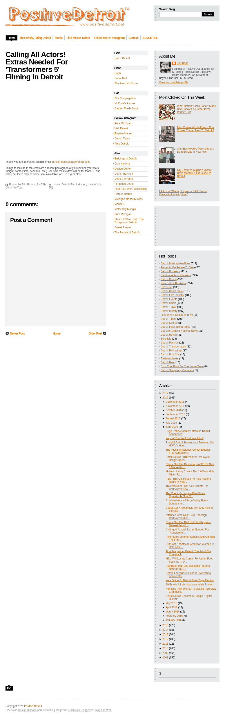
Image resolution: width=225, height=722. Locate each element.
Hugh (117, 73)
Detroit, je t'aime (123, 178)
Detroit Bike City (170, 354)
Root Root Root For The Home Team (182, 366)
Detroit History (169, 311)
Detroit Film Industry (172, 295)
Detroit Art (166, 287)
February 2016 (174, 615)
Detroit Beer (168, 362)
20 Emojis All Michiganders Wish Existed (189, 584)
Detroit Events (169, 299)
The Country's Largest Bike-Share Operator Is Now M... (185, 495)
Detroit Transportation (173, 346)
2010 (165, 648)
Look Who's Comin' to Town (177, 314)
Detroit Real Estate (172, 291)
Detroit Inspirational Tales (175, 326)
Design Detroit (122, 168)
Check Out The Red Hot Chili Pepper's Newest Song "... (188, 524)
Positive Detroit (33, 706)
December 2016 (175, 401)
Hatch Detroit (122, 58)
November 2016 (175, 406)
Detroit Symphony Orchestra (177, 370)
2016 (165, 397)
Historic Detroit (123, 194)
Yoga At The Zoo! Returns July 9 (184, 438)
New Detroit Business (173, 283)
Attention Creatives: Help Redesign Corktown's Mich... (186, 517)
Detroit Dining (169, 279)
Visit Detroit (121, 128)
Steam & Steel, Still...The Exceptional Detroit (129, 221)
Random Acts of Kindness (176, 275)
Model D (119, 204)
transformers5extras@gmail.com (70, 161)
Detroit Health (169, 334)
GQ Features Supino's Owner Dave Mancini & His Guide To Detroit (194, 173)
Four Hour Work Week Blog (130, 188)
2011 (165, 643)
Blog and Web (103, 710)
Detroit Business (170, 271)
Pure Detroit (121, 143)
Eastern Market (123, 133)
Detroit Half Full (123, 173)
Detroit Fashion (169, 342)
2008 (165, 657)
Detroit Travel (168, 307)
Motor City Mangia (125, 209)
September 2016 (175, 414)
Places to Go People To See (177, 267)
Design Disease (27, 710)
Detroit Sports (169, 322)
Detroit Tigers (122, 138)
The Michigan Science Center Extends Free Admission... (188, 451)
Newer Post (17, 333)
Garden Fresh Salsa (126, 108)
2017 (165, 393)
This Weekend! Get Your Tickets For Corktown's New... (187, 487)
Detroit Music (168, 303)
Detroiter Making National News (179, 330)
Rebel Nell (120, 78)
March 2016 (173, 611)
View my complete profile (173, 82)
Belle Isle (166, 338)
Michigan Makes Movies (128, 199)
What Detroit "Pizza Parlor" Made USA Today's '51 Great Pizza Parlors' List (196, 109)
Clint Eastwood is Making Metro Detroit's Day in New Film (195, 150)
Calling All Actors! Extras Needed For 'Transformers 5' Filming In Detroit (36, 65)
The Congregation (125, 98)
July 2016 (171, 422)
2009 (165, 652)
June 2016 (172, 426)
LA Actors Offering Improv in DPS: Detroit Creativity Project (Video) (183, 193)
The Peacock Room (126, 83)
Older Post (95, 333)
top (9, 688)
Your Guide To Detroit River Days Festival (190, 580)
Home (56, 333)
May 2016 (171, 603)
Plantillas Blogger (79, 710)
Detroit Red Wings (171, 350)
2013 (165, 634)
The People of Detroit (126, 232)
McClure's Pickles (124, 103)
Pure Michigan (122, 123)
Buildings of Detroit (125, 158)
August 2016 (173, 418)
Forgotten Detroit (124, 183)
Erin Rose (182, 63)
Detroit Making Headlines (175, 263)
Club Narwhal (122, 163)
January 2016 (174, 619)
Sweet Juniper (122, 227)
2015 (165, 625)
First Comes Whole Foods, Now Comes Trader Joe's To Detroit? (195, 129)
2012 (165, 639)
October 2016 (174, 410)
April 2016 (172, 607)
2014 (165, 629)
